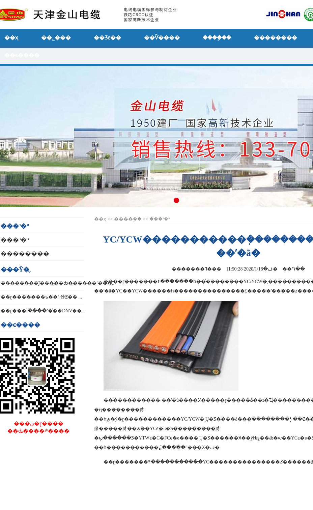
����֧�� (128, 219)
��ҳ (100, 219)
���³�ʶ (159, 219)
